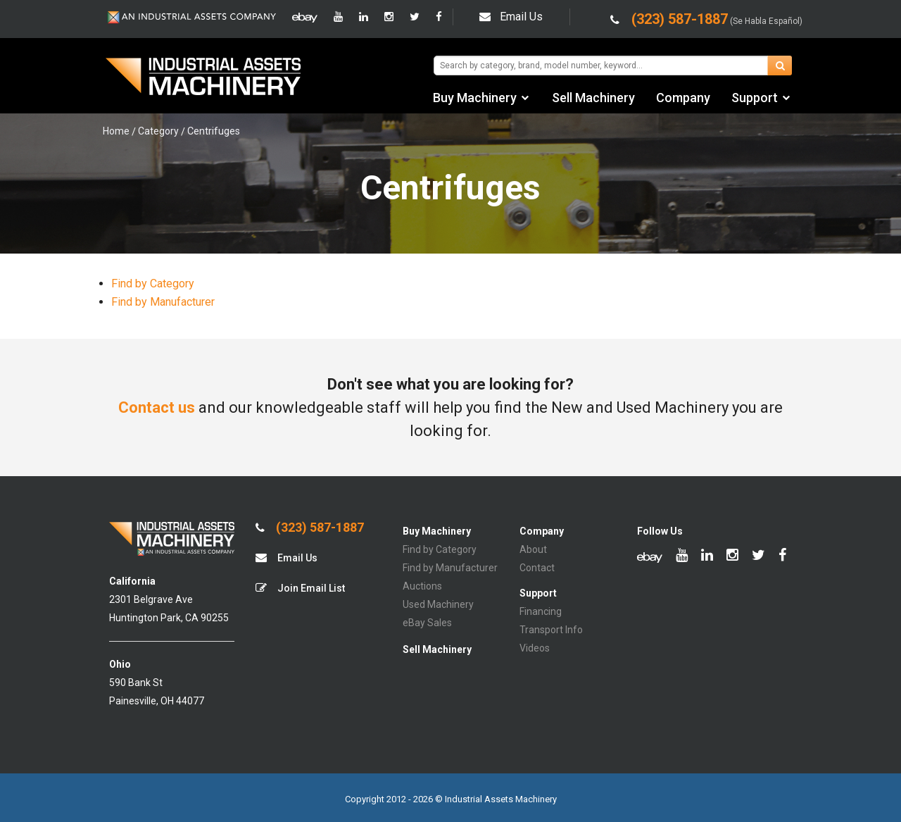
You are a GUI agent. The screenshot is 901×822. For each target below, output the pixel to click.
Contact (537, 567)
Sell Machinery (593, 97)
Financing (540, 611)
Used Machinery (438, 604)
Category (158, 131)
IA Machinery (203, 78)
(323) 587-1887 (310, 527)
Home (116, 131)
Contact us (156, 407)
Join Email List (300, 588)
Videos (534, 648)
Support (754, 97)
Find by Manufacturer (163, 302)
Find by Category (152, 283)
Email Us (511, 16)
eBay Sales (427, 622)
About (533, 549)
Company (683, 97)
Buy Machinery (475, 97)
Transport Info (551, 629)
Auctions (422, 586)
